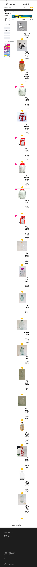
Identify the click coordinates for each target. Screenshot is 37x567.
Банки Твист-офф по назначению (23, 539)
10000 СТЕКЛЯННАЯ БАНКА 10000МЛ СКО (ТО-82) (27, 483)
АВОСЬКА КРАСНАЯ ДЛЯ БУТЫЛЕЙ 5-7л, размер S (27, 458)
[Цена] (5, 24)
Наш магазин (20, 530)
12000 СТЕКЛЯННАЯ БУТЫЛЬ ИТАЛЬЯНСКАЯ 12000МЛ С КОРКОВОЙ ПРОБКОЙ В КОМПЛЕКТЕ (27, 306)
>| (12, 521)
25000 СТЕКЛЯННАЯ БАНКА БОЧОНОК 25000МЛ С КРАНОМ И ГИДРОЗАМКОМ (26, 228)
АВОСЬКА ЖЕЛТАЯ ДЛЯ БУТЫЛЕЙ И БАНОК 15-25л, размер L (27, 434)
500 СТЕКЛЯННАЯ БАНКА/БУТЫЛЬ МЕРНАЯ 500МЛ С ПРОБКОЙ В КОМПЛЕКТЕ (27, 409)
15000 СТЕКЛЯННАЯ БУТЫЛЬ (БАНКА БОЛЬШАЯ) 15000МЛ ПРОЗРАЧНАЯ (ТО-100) (26, 333)
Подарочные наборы (21, 541)
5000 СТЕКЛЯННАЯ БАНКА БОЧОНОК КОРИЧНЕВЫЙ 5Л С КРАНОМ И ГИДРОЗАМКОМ (26, 74)
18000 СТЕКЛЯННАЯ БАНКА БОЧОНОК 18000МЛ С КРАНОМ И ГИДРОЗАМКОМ (26, 149)
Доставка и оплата (21, 531)
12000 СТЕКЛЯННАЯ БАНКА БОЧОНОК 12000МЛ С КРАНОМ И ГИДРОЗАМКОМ (26, 99)
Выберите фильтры (11, 41)
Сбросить (6, 41)
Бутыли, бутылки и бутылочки (8, 11)
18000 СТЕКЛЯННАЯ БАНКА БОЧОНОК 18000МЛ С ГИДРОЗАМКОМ (26, 125)
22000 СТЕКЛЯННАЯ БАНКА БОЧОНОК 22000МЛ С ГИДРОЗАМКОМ (26, 176)
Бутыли (14, 11)
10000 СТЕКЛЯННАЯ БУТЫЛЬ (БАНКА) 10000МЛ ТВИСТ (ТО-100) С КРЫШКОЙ (26, 507)
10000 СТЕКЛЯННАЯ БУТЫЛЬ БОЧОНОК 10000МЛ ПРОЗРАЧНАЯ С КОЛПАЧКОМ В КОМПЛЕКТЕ (27, 254)
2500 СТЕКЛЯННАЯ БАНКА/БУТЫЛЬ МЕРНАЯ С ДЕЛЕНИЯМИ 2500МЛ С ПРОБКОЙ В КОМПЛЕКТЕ (27, 382)
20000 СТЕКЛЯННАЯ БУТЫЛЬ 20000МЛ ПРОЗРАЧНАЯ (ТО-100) (27, 358)
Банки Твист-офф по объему (22, 538)
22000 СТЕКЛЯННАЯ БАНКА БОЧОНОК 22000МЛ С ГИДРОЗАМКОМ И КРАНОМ (26, 201)
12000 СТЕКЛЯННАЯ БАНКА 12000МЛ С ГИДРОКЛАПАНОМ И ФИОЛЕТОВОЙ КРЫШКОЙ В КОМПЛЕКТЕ (27, 280)
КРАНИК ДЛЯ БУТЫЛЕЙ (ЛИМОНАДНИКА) (27, 33)
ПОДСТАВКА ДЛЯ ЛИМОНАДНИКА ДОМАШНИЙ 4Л (27, 53)
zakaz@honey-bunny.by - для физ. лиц (9, 551)
